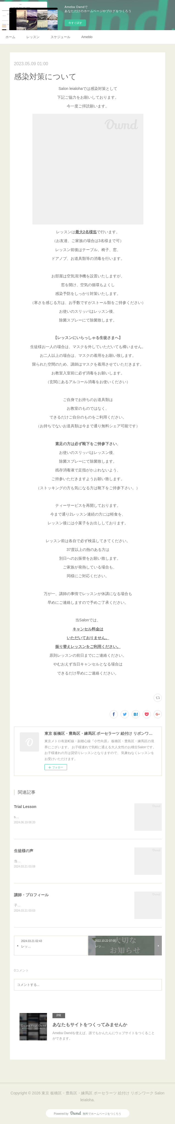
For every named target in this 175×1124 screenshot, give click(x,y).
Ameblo (87, 37)
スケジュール (60, 37)
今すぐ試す (75, 22)
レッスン (33, 37)
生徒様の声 (23, 851)
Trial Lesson (25, 806)
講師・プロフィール (31, 895)
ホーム (10, 37)
